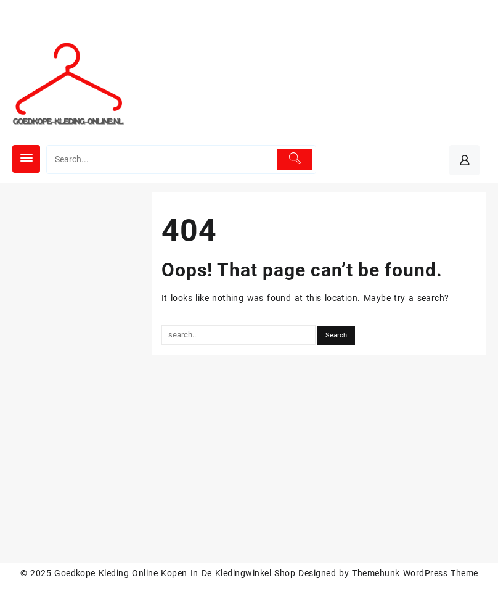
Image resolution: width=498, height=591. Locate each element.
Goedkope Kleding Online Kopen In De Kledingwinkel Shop (174, 573)
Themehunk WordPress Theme (415, 573)
